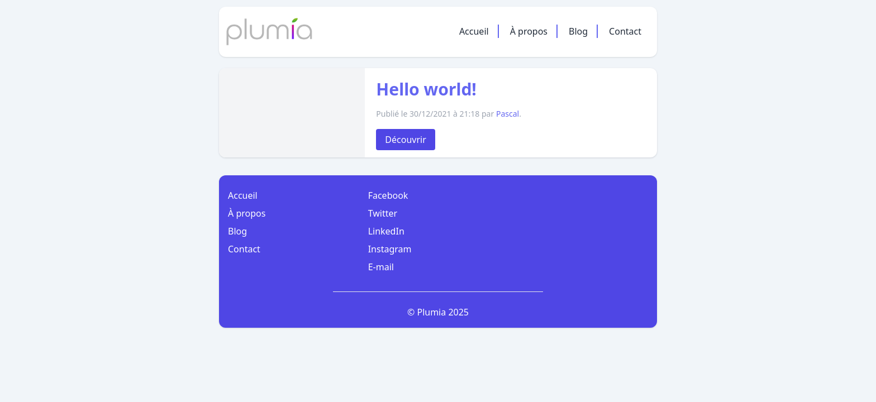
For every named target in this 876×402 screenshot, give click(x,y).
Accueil (474, 31)
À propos (529, 31)
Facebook (388, 195)
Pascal (507, 113)
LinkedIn (386, 231)
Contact (625, 31)
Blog (578, 31)
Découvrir (405, 139)
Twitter (382, 213)
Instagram (390, 249)
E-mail (381, 267)
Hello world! (426, 89)
